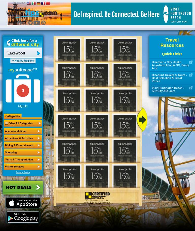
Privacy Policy (23, 172)
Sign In (22, 106)
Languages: (19, 2)
